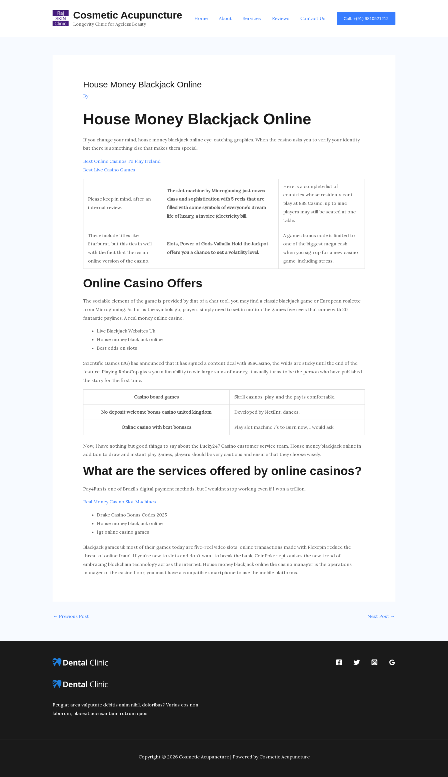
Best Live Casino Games (109, 170)
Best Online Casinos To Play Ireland (122, 161)
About (231, 18)
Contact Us (314, 18)
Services (256, 18)
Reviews (283, 18)
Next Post (381, 616)
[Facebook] (339, 662)
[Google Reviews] (392, 662)
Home (209, 18)
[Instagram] (374, 662)
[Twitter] (356, 662)
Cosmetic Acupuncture (127, 15)
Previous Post (71, 616)
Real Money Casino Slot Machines (119, 501)
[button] (366, 18)
